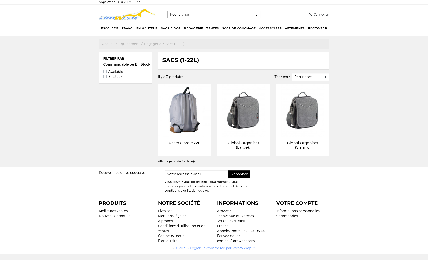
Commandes (287, 216)
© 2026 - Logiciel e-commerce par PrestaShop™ (215, 254)
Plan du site (168, 241)
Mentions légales (172, 216)
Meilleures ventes (113, 211)
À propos (165, 221)
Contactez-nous (171, 236)
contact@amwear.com (236, 241)
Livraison (165, 211)
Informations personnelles (298, 211)
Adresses (283, 221)
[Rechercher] (214, 14)
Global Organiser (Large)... (243, 145)
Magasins (166, 246)
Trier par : (282, 77)
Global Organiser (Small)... (302, 145)
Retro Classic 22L (184, 143)
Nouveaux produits (114, 216)
